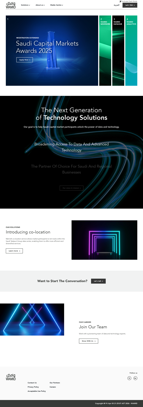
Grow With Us (88, 341)
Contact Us (32, 383)
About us (39, 5)
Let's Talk (129, 5)
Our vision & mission (71, 188)
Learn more (13, 251)
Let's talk (97, 281)
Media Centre (55, 5)
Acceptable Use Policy (37, 391)
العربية (116, 5)
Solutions (24, 5)
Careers (53, 387)
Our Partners (55, 383)
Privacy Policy (33, 387)
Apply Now (23, 60)
